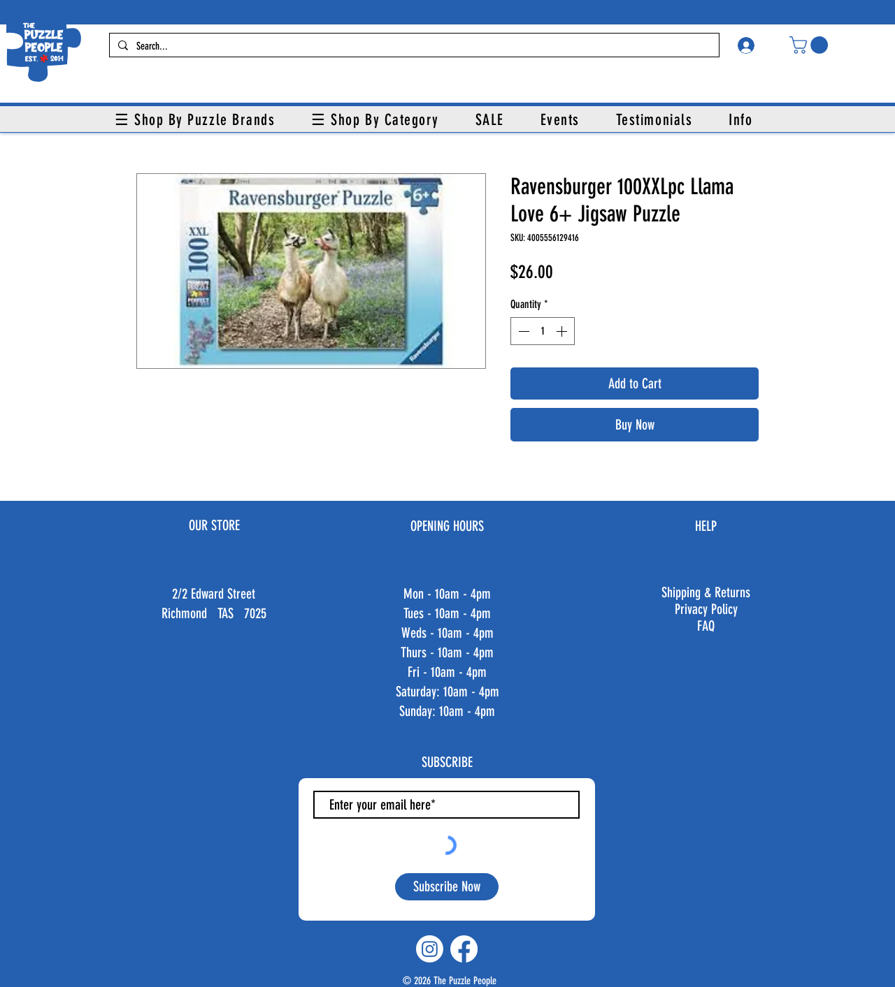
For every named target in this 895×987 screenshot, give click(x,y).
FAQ (706, 625)
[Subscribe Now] (447, 886)
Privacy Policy (706, 609)
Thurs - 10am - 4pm (447, 652)
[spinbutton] (542, 331)
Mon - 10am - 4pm (447, 593)
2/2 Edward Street (213, 593)
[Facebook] (464, 949)
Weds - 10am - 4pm (447, 632)
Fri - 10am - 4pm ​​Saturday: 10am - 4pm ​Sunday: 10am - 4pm (447, 691)
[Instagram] (429, 949)
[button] (810, 45)
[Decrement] (522, 331)
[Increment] (563, 331)
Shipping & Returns (705, 592)
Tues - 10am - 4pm (447, 613)
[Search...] (412, 46)
